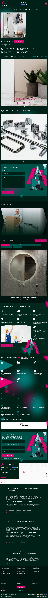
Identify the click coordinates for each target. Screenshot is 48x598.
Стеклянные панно (20, 574)
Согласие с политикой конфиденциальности (13, 189)
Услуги (18, 582)
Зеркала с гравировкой (21, 568)
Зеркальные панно (35, 571)
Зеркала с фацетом (35, 567)
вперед (44, 56)
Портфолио (19, 583)
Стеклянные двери (4, 576)
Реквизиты (3, 476)
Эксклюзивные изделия (21, 577)
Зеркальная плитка (35, 568)
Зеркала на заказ (20, 567)
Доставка (34, 584)
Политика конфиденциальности (6, 596)
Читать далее (9, 563)
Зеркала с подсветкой (21, 571)
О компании (3, 580)
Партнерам (3, 582)
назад (36, 56)
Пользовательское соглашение (41, 596)
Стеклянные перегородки (21, 576)
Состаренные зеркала (5, 574)
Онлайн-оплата (19, 584)
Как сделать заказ (35, 580)
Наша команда (3, 583)
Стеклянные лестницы (21, 573)
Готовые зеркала (4, 567)
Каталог (18, 580)
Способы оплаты (35, 583)
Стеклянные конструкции (5, 577)
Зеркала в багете (4, 571)
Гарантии (34, 582)
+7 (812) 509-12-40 (25, 2)
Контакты (2, 584)
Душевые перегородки (5, 568)
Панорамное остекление (5, 573)
